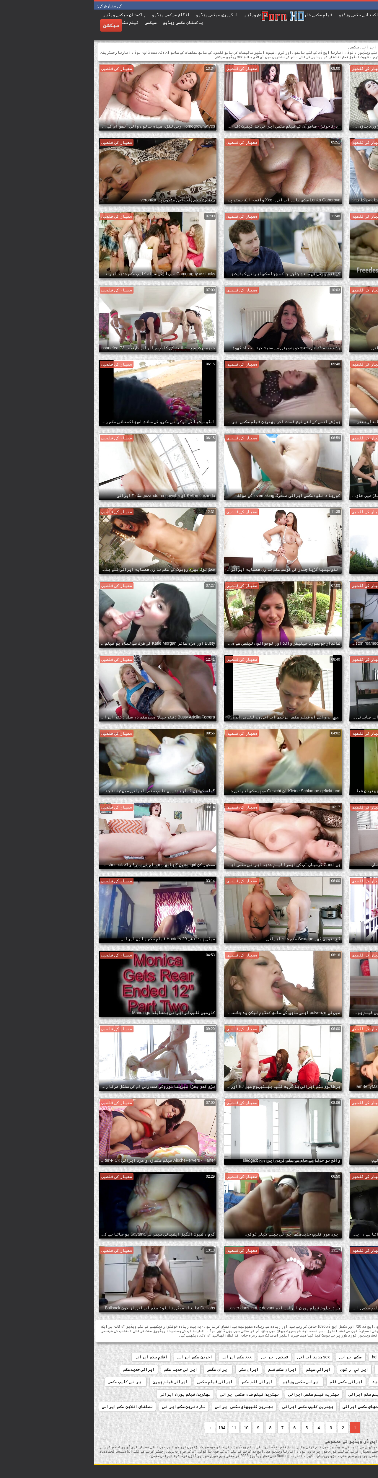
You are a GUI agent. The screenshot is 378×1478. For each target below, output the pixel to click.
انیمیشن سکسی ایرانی (305, 1369)
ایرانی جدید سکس (86, 1369)
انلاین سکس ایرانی (353, 1369)
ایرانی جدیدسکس (45, 1369)
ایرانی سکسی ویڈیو (207, 1381)
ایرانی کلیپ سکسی (31, 1381)
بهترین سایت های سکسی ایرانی (341, 1394)
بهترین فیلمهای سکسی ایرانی (277, 1406)
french (323, 1357)
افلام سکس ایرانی (57, 1357)
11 (140, 1427)
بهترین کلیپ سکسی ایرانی (213, 1406)
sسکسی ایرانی (180, 1357)
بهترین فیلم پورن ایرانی (91, 1394)
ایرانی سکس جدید (294, 1381)
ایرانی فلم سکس (163, 1381)
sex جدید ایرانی (219, 1357)
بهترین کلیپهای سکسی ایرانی (150, 1406)
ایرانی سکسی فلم (251, 1381)
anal (342, 1357)
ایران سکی (154, 1369)
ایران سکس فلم (188, 1369)
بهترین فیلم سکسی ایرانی (219, 1394)
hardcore (300, 1357)
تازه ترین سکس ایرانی (90, 1406)
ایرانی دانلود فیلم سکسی (345, 1381)
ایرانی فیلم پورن (76, 1381)
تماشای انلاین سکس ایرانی (33, 1406)
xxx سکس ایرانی (142, 1357)
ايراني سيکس (224, 1369)
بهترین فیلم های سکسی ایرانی (155, 1394)
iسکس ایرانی (256, 1357)
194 (127, 1427)
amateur (363, 1357)
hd (280, 1357)
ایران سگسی (124, 1369)
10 (152, 1427)
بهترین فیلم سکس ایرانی (278, 1394)
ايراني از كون (260, 1369)
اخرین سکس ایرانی (100, 1357)
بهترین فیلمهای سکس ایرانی (343, 1406)
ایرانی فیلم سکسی (121, 1381)
